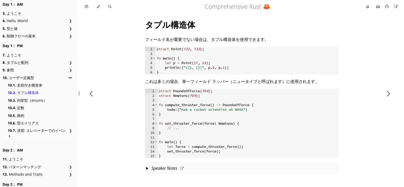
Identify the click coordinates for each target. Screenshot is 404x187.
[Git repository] (387, 6)
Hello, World (15, 20)
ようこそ (12, 13)
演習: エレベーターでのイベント (37, 133)
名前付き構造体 (25, 85)
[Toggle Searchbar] (109, 6)
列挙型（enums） (27, 100)
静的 (16, 115)
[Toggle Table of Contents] (86, 6)
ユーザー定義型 (18, 77)
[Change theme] (98, 6)
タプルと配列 (15, 62)
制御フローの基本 (19, 35)
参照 (8, 69)
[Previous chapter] (91, 93)
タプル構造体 (23, 92)
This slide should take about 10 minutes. (241, 168)
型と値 (10, 28)
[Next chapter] (388, 93)
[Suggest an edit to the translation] (396, 6)
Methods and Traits (23, 174)
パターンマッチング (22, 166)
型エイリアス (23, 123)
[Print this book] (378, 6)
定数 (16, 107)
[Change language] (367, 7)
